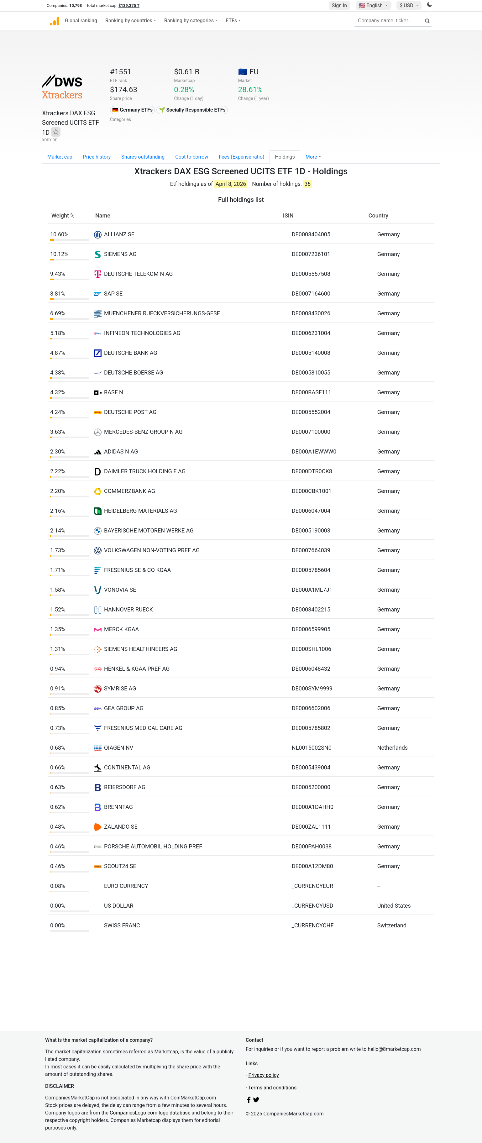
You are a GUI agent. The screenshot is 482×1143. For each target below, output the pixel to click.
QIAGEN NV (118, 747)
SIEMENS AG (120, 254)
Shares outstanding (143, 157)
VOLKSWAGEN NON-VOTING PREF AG (152, 550)
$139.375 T (128, 5)
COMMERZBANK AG (129, 491)
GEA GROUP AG (124, 708)
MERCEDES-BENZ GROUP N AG (143, 431)
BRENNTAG (118, 807)
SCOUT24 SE (120, 866)
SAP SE (113, 293)
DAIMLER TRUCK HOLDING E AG (145, 471)
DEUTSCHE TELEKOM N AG (138, 273)
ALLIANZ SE (119, 234)
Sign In (339, 5)
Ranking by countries (128, 21)
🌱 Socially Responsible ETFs (192, 110)
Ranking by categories (189, 21)
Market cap (59, 157)
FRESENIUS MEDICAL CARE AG (143, 728)
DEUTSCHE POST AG (130, 412)
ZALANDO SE (121, 826)
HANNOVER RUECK (128, 609)
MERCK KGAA (121, 629)
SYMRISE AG (120, 688)
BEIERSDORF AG (124, 787)
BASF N (113, 392)
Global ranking (81, 21)
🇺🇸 (371, 5)
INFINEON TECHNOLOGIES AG (142, 333)
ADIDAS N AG (121, 451)
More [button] (311, 157)
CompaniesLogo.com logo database (150, 1113)
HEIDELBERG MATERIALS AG (140, 510)
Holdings (285, 157)
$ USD (407, 5)
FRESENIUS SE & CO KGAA (137, 570)
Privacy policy (263, 1075)
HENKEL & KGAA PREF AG (137, 668)
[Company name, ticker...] (393, 21)
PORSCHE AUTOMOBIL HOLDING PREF (153, 846)
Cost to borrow (191, 157)
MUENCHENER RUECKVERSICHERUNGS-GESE (162, 313)
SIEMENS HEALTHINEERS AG (140, 649)
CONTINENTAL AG (127, 767)
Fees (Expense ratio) (241, 157)
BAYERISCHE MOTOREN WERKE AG (149, 530)
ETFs (231, 21)
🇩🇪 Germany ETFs (132, 110)
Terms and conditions (272, 1088)
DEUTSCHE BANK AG (130, 352)
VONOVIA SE (120, 589)
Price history (97, 157)
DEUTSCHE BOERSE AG (133, 372)
